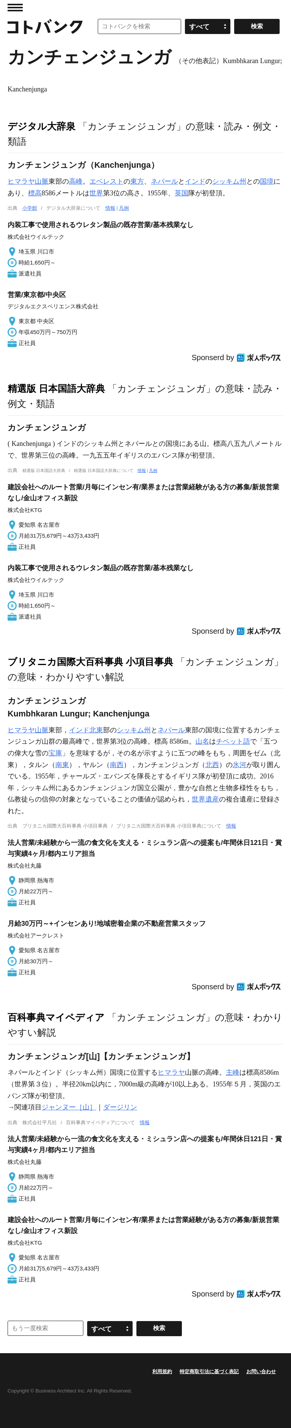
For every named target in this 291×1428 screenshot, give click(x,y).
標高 (35, 193)
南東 (62, 765)
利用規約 (162, 1371)
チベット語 (233, 741)
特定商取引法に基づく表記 (209, 1371)
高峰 (76, 181)
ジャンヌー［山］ (69, 1107)
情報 (110, 208)
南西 (117, 765)
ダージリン (120, 1107)
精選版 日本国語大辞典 (56, 388)
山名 (202, 741)
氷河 (239, 765)
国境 (267, 181)
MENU (15, 7)
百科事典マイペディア (56, 1017)
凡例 (124, 208)
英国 (181, 193)
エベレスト (106, 181)
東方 (137, 181)
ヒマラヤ (171, 1072)
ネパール (164, 181)
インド (195, 181)
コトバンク (45, 26)
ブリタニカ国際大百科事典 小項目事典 (90, 661)
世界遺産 (205, 799)
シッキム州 (229, 181)
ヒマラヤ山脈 (28, 181)
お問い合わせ (261, 1371)
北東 (96, 730)
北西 (212, 765)
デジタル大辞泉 (41, 126)
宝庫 (55, 753)
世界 (96, 193)
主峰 (232, 1072)
